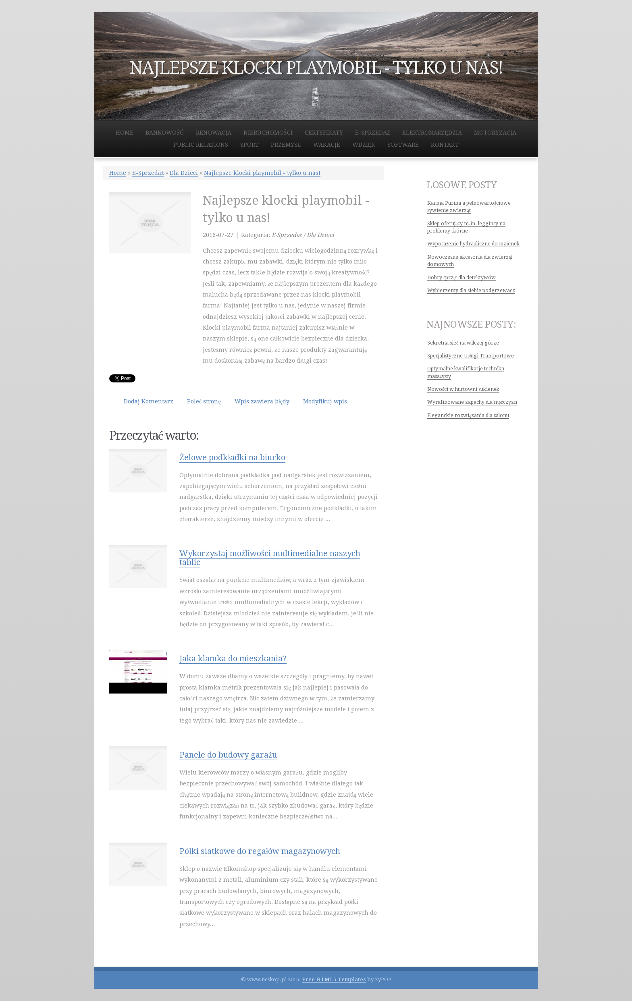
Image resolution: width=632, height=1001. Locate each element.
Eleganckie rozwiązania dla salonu (468, 415)
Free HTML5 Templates (334, 979)
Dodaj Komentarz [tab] (148, 401)
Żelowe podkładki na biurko (232, 457)
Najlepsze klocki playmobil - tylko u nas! (262, 173)
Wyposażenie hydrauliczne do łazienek (473, 244)
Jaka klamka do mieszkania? (233, 658)
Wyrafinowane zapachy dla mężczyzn (472, 402)
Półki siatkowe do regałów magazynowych (259, 851)
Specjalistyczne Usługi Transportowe (470, 356)
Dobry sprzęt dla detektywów (461, 277)
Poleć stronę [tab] (204, 401)
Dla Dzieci (184, 173)
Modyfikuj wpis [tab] (325, 401)
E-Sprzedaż (148, 173)
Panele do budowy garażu (228, 755)
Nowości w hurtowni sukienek (463, 389)
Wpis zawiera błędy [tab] (262, 401)
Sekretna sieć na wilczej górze (463, 343)
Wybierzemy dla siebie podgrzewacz (471, 290)
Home (117, 173)
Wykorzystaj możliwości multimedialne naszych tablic (269, 557)
